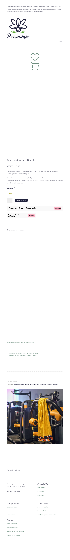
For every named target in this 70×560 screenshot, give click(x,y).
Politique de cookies (13, 535)
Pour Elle (36, 385)
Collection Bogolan (19, 385)
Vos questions (41, 495)
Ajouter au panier (21, 200)
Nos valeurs (40, 491)
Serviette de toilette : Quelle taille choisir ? (20, 342)
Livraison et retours (43, 511)
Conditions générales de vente (46, 515)
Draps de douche (29, 385)
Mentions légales (12, 527)
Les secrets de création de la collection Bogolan (23, 353)
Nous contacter (12, 524)
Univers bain (11, 511)
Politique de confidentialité (15, 531)
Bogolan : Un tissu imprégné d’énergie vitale (22, 356)
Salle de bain (43, 385)
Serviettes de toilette (52, 385)
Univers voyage (12, 507)
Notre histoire (41, 487)
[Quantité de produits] (9, 200)
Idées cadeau (11, 515)
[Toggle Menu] (61, 41)
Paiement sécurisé (42, 507)
